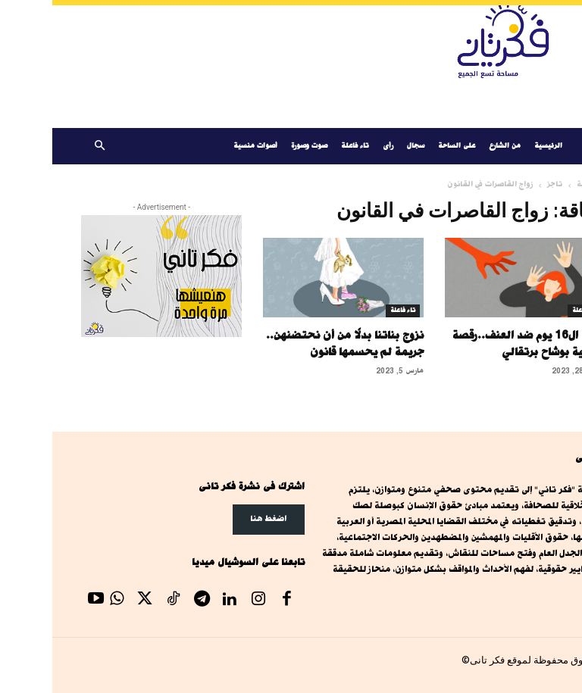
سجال (363, 146)
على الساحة (404, 146)
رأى (335, 146)
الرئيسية (496, 146)
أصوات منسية (203, 146)
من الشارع (452, 146)
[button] (47, 146)
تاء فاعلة (303, 146)
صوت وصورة (257, 146)
